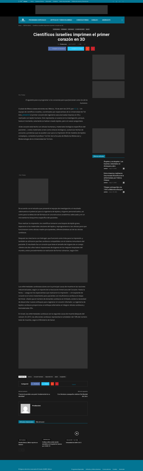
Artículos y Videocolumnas (61, 20)
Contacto (55, 1)
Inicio (32, 1)
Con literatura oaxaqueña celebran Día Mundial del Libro (72, 395)
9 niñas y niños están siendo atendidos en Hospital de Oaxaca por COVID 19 (52, 444)
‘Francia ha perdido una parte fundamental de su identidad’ (34, 395)
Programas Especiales (38, 20)
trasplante (63, 376)
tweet (74, 384)
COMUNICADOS (46, 439)
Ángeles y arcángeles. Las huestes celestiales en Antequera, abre (113, 163)
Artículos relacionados (27, 422)
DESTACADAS (56, 29)
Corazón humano (38, 376)
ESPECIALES (71, 29)
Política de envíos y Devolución (80, 1)
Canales (95, 20)
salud (56, 376)
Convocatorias (82, 20)
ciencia (30, 376)
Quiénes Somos (39, 1)
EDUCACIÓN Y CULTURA (72, 440)
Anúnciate (48, 1)
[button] (122, 20)
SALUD (87, 29)
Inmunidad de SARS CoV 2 (73, 442)
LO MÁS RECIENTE (79, 29)
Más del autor (40, 422)
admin (106, 168)
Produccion (63, 44)
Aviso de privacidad (65, 1)
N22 (75, 109)
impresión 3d (49, 376)
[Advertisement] (71, 9)
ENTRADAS (63, 29)
